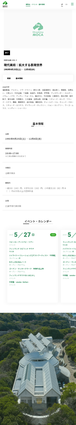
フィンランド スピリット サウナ (21, 249)
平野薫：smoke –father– (19, 282)
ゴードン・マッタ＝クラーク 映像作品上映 (26, 269)
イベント (34, 4)
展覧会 (28, 4)
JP (62, 4)
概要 (9, 78)
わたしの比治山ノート (17, 262)
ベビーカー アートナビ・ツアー (21, 242)
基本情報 (42, 4)
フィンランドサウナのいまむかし (22, 275)
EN (66, 4)
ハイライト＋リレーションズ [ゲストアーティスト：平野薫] (32, 255)
